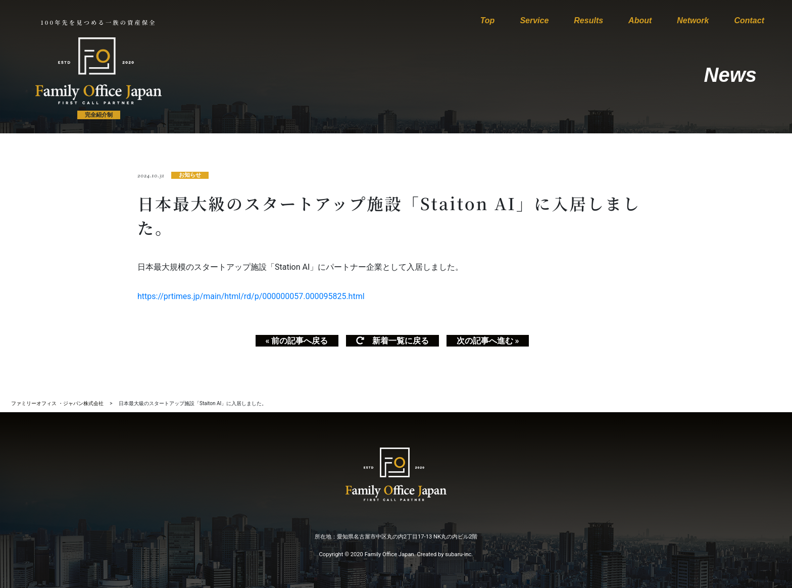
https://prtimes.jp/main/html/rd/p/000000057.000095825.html (251, 296)
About (640, 20)
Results (588, 20)
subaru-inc (458, 554)
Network (693, 20)
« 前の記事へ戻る (297, 341)
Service (534, 20)
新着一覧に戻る (392, 341)
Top (487, 20)
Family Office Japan (389, 554)
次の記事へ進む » (488, 341)
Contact (749, 20)
